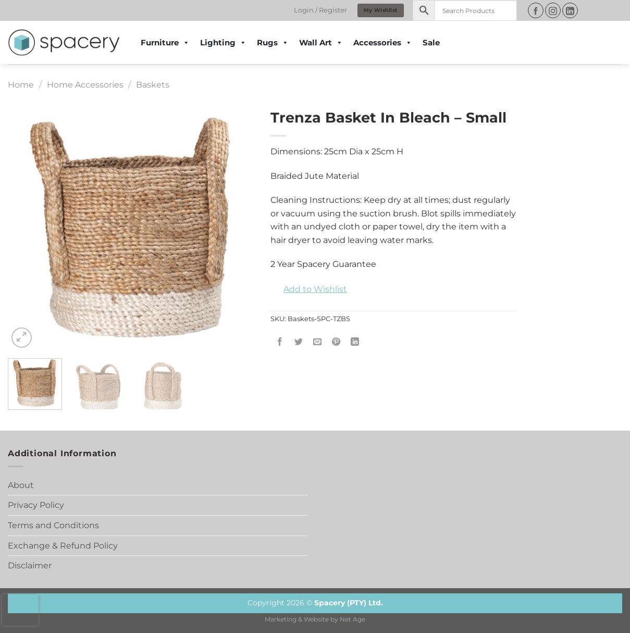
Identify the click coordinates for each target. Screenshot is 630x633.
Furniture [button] (165, 42)
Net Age (352, 619)
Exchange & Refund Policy (63, 546)
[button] (308, 289)
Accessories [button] (382, 42)
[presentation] (20, 610)
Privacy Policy (36, 505)
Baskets (152, 85)
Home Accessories (85, 85)
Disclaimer (30, 565)
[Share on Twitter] (298, 342)
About (21, 485)
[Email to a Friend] (317, 342)
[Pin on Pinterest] (336, 342)
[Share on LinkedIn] (355, 342)
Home (21, 85)
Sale (431, 42)
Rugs (273, 42)
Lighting (223, 42)
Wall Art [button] (321, 42)
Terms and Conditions (53, 525)
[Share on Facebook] (279, 342)
